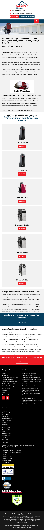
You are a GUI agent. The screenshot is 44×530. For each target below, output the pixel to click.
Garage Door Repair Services (30, 384)
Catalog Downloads (7, 379)
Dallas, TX (5, 416)
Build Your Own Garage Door (30, 388)
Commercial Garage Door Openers (32, 381)
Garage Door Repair (29, 516)
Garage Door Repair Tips (29, 386)
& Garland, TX (30, 445)
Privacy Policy (6, 394)
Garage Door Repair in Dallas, (10, 445)
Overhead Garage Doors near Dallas (31, 519)
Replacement (20, 517)
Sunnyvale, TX (6, 439)
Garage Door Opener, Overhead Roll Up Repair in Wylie (31, 397)
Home (4, 373)
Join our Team (14, 16)
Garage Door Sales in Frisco (29, 404)
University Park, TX (7, 441)
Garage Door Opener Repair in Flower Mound (30, 390)
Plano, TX (5, 431)
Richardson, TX (6, 433)
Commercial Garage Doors (29, 375)
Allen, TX (4, 411)
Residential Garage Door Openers (31, 379)
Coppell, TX (5, 414)
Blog (3, 392)
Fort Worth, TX (6, 420)
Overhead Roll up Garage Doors (31, 377)
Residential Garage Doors (29, 373)
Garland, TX (5, 424)
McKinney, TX (6, 428)
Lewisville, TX (6, 426)
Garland (39, 513)
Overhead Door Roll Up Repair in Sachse (31, 394)
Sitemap (4, 390)
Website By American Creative (22, 527)
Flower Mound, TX (7, 418)
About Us (5, 375)
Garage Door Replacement (14, 516)
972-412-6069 (23, 13)
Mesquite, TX (6, 429)
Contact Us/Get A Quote (9, 386)
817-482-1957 (21, 10)
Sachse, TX (5, 437)
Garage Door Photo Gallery (10, 377)
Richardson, (22, 445)
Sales (25, 517)
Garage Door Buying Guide (9, 381)
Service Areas (6, 388)
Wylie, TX (5, 443)
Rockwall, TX (6, 435)
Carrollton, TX (6, 413)
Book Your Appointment (27, 16)
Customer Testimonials (8, 384)
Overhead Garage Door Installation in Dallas (32, 401)
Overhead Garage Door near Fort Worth (26, 520)
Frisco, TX (5, 422)
